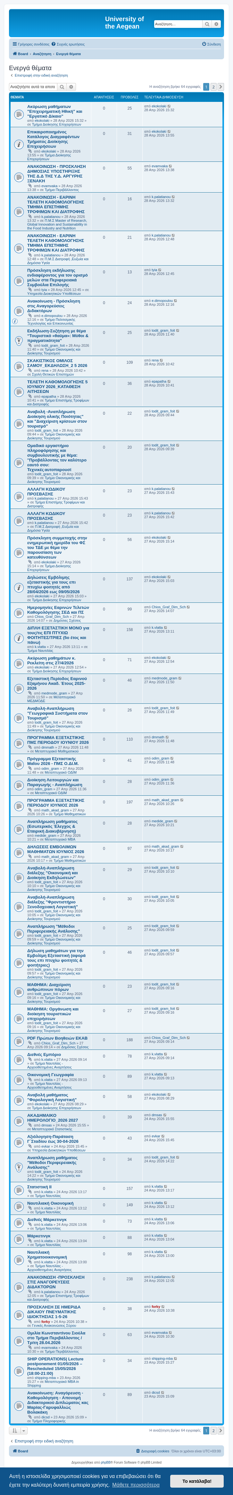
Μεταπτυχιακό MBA (60, 839)
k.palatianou (50, 217)
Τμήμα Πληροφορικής (49, 1421)
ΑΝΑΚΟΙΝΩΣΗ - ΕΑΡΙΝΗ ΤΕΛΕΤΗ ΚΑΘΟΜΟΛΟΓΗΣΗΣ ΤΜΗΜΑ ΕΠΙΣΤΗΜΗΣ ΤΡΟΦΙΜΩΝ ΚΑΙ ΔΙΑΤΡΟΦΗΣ (56, 204)
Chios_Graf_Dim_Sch (52, 617)
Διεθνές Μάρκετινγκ (47, 1219)
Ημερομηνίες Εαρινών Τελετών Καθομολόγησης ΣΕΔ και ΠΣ (58, 610)
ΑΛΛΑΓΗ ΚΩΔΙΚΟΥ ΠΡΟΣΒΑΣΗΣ (46, 491)
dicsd (45, 1417)
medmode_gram (54, 693)
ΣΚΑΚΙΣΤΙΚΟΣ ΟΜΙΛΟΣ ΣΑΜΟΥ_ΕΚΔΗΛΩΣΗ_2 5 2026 (57, 363)
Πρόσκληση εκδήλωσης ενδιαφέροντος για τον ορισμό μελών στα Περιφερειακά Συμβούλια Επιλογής (57, 277)
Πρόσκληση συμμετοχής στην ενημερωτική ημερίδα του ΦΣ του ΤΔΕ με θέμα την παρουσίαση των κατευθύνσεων (57, 548)
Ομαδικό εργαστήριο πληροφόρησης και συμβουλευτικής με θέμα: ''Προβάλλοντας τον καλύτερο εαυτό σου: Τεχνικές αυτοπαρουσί (57, 457)
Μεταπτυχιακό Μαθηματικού (57, 751)
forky (45, 1322)
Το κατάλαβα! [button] (197, 1481)
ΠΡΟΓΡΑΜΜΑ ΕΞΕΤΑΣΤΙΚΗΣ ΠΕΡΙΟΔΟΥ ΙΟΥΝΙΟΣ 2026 (55, 803)
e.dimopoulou (51, 316)
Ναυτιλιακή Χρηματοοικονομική (47, 1254)
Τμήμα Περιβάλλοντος (62, 190)
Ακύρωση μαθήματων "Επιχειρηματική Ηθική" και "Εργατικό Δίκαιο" (54, 111)
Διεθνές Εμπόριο (44, 1054)
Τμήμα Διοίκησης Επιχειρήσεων (56, 124)
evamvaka (49, 186)
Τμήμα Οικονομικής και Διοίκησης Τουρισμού (53, 351)
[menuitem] (68, 44)
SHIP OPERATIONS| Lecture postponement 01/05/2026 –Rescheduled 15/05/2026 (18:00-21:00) (55, 1366)
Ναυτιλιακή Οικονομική (50, 1203)
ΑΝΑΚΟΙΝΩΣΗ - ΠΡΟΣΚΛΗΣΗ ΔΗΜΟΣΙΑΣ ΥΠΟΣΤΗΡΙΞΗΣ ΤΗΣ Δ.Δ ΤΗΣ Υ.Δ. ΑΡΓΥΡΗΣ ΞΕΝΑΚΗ (56, 173)
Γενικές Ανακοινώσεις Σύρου (54, 1325)
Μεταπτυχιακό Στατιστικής (52, 1129)
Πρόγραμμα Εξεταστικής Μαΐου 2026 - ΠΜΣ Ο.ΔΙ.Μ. (53, 761)
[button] (221, 87)
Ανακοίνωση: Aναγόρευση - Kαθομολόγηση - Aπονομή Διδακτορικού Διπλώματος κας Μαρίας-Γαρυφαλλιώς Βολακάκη (57, 1403)
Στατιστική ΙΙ (39, 1186)
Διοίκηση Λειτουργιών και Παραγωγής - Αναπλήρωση (54, 782)
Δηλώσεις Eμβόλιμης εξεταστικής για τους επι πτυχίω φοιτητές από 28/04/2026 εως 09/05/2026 (53, 584)
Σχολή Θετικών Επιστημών (53, 374)
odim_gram (50, 768)
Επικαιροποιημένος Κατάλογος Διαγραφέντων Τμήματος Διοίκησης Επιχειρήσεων (53, 139)
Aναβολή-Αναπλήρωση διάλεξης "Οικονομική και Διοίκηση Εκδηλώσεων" (52, 873)
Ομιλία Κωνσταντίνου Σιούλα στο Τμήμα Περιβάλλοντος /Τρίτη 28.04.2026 (56, 1338)
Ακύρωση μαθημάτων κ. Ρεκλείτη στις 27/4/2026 (51, 660)
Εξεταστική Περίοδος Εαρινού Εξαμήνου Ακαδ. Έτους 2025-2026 (57, 683)
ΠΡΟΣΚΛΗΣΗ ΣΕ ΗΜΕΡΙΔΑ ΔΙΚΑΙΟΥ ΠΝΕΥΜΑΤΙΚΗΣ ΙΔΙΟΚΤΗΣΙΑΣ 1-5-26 (54, 1312)
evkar (45, 1146)
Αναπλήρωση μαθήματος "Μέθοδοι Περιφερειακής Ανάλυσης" (52, 1162)
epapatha (48, 396)
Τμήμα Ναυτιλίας (40, 650)
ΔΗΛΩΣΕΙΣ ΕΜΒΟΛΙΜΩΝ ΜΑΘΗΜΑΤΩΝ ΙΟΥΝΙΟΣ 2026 (55, 849)
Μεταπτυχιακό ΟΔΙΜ (61, 772)
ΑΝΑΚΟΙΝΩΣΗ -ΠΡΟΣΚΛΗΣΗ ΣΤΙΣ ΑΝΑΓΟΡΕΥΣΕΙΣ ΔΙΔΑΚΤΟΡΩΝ (56, 1282)
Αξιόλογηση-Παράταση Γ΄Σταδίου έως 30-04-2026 (53, 1139)
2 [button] (213, 87)
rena (44, 370)
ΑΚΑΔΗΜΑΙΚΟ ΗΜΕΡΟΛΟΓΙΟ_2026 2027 (52, 1118)
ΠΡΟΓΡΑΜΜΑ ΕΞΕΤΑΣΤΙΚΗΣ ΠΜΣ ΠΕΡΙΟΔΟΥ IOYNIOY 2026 (58, 740)
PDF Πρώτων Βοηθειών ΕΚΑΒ (57, 1038)
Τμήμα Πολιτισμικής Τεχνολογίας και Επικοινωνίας (51, 321)
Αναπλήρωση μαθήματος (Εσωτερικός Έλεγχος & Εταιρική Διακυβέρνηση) (52, 826)
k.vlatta (40, 647)
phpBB (106, 1462)
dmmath (47, 747)
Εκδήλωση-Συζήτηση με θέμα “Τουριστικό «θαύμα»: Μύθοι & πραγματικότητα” (57, 335)
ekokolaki (42, 120)
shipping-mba (45, 1378)
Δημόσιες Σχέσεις (67, 620)
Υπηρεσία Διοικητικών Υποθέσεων (54, 293)
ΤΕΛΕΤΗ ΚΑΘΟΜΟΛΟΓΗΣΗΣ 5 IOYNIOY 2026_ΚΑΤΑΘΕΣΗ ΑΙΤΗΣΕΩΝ (57, 386)
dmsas (46, 1125)
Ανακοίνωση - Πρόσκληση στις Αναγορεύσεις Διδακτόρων (53, 306)
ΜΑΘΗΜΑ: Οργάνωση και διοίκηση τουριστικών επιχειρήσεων (53, 1014)
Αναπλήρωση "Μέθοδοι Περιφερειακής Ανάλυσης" (53, 929)
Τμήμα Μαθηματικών (70, 814)
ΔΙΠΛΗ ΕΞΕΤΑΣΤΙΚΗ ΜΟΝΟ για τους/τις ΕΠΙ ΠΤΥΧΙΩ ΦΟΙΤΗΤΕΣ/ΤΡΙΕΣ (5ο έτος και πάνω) (58, 635)
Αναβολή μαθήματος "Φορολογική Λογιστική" (52, 1097)
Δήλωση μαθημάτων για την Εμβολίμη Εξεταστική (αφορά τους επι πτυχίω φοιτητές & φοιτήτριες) (56, 958)
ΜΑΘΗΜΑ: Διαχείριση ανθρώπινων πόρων (49, 987)
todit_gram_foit (53, 345)
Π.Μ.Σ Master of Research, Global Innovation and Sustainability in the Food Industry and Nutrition (57, 224)
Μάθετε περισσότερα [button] (136, 1485)
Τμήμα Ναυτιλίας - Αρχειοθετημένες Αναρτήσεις (49, 1065)
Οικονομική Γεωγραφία (50, 1074)
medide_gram (45, 835)
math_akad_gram (55, 810)
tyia (44, 290)
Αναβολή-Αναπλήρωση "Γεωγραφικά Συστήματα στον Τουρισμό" (57, 713)
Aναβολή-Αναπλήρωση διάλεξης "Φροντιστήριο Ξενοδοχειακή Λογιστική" (52, 902)
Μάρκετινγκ (38, 1235)
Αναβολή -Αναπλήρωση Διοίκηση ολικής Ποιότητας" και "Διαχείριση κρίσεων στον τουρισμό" (57, 418)
